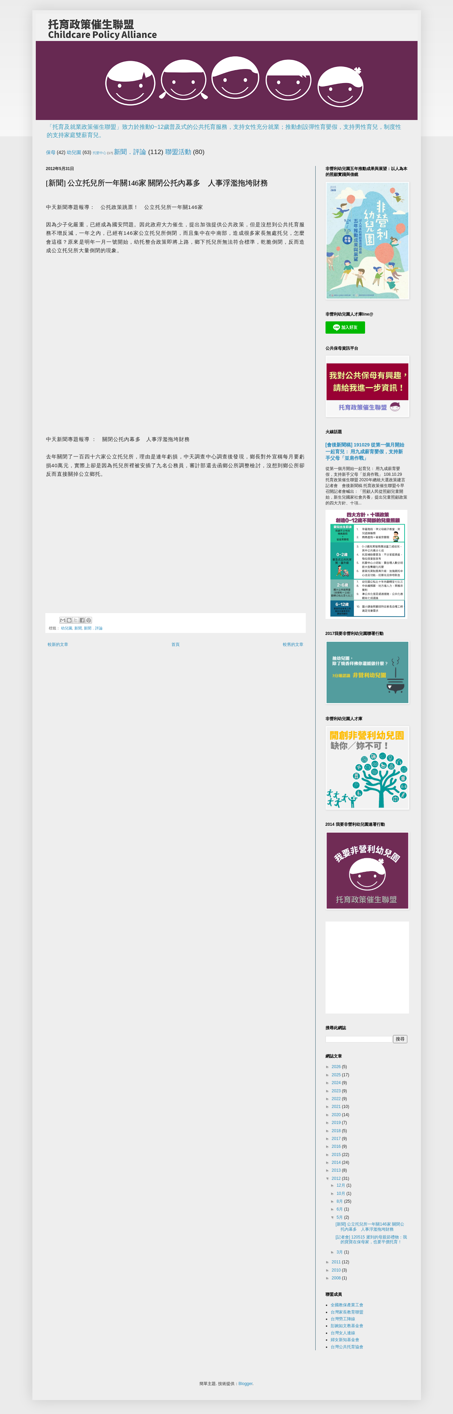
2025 (337, 1075)
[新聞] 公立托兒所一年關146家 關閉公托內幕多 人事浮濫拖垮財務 (369, 1226)
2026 (337, 1066)
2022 (337, 1098)
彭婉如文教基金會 (347, 1325)
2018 (337, 1130)
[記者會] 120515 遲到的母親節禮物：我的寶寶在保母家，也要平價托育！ (371, 1239)
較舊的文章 (293, 644)
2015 (337, 1154)
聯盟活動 (178, 151)
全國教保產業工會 (347, 1305)
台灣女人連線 (343, 1333)
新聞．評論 (130, 151)
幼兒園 (74, 152)
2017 (337, 1138)
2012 (337, 1178)
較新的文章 (58, 644)
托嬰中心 (99, 153)
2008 (337, 1278)
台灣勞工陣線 (343, 1319)
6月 (340, 1209)
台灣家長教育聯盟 (347, 1312)
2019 (337, 1122)
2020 (337, 1114)
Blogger (246, 1383)
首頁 (175, 644)
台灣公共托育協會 (347, 1346)
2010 (337, 1270)
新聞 (78, 628)
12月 (341, 1185)
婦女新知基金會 (345, 1339)
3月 (340, 1252)
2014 (337, 1162)
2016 (337, 1146)
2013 (337, 1170)
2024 (337, 1082)
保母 (51, 152)
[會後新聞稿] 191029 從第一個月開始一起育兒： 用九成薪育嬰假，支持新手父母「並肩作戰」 (365, 451)
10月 (341, 1193)
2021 (337, 1106)
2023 (337, 1091)
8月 (340, 1201)
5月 (340, 1217)
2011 (337, 1262)
